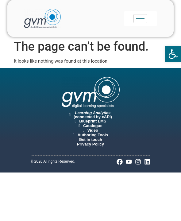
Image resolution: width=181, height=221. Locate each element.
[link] (173, 54)
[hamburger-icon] (140, 18)
